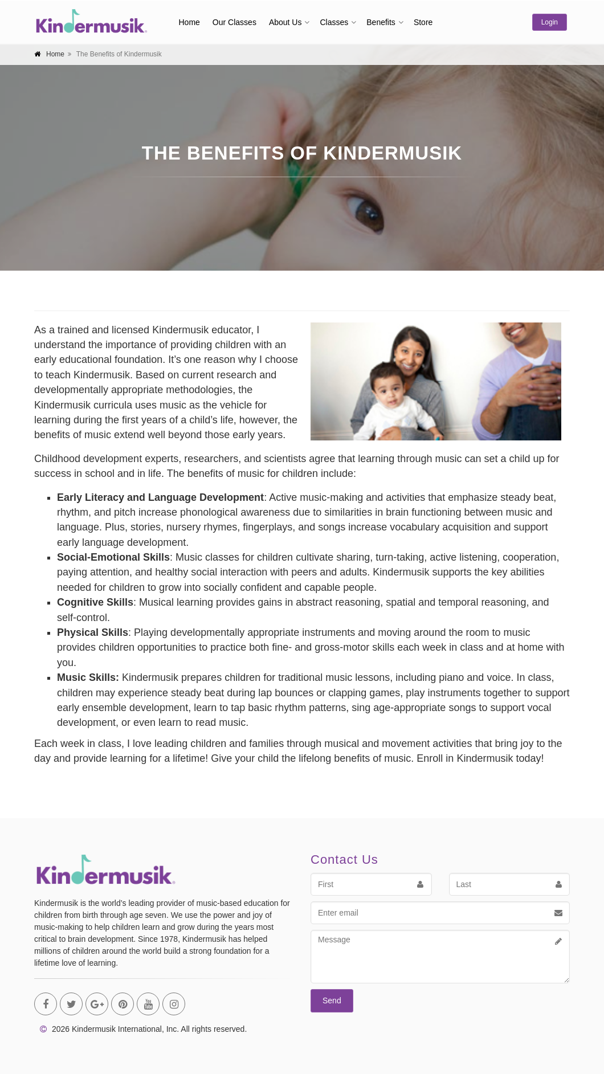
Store (423, 22)
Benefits (380, 22)
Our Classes (234, 22)
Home (189, 22)
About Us (285, 22)
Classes (334, 22)
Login (549, 22)
